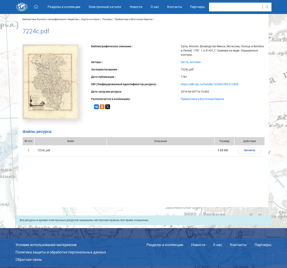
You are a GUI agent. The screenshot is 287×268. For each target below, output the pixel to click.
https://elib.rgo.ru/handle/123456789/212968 (209, 84)
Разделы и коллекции (164, 245)
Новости (198, 245)
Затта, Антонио (191, 62)
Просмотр (249, 150)
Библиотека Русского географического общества (51, 19)
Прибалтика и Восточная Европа (133, 19)
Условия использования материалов (46, 245)
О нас (217, 245)
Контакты (238, 245)
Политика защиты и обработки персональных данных (61, 252)
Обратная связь (29, 259)
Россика (107, 19)
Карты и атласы (90, 19)
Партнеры (263, 245)
